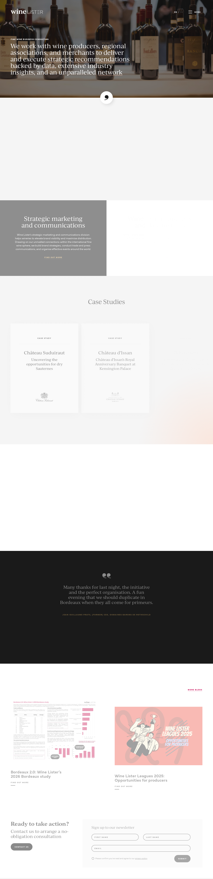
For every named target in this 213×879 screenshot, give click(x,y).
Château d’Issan (115, 352)
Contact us (22, 847)
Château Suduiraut (44, 352)
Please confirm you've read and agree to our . (120, 858)
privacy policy (141, 858)
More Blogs (195, 689)
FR (181, 12)
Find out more (53, 257)
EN (175, 12)
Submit (182, 858)
